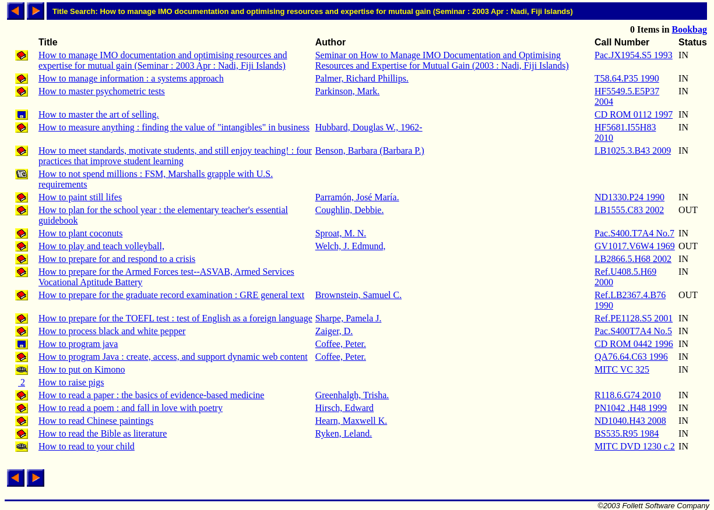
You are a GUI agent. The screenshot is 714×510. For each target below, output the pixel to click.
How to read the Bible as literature (102, 433)
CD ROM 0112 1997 (634, 114)
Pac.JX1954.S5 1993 (634, 55)
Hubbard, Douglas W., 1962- (369, 127)
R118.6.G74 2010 (628, 395)
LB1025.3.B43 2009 (633, 150)
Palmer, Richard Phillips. (362, 78)
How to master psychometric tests (101, 91)
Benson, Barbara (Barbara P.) (369, 150)
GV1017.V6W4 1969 (635, 246)
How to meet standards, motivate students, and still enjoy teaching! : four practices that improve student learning (175, 156)
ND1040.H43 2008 (630, 421)
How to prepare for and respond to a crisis (116, 259)
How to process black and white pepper (111, 331)
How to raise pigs (71, 382)
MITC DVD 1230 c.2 (635, 446)
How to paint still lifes (80, 197)
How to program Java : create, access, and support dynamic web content (173, 357)
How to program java (78, 344)
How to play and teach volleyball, (101, 246)
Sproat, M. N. (341, 233)
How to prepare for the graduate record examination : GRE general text (171, 295)
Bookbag (689, 29)
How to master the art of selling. (98, 114)
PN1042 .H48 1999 (631, 408)
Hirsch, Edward (344, 408)
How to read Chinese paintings (95, 421)
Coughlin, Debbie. (349, 210)
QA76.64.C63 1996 (631, 357)
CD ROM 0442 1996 (634, 344)
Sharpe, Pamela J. (348, 318)
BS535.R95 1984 (627, 433)
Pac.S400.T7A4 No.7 (634, 233)
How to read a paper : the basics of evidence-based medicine (151, 395)
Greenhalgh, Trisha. (352, 395)
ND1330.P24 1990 (629, 197)
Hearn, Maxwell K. (351, 421)
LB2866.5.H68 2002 (633, 259)
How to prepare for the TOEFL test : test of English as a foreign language (175, 318)
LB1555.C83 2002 (629, 210)
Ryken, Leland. (343, 433)
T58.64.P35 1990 (627, 78)
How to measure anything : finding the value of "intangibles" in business (173, 127)
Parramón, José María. (357, 197)
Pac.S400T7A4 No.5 (633, 331)
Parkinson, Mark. (347, 91)
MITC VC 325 (622, 369)
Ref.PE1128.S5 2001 (634, 318)
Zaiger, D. (334, 331)
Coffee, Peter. (340, 344)
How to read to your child (86, 446)
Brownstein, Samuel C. (358, 295)
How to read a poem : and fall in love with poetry (130, 408)
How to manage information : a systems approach (131, 78)
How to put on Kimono (81, 369)
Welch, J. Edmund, (350, 246)
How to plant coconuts (80, 233)
